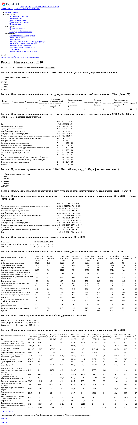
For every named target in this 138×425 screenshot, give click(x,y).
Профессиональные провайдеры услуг (23, 51)
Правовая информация (17, 20)
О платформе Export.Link (18, 16)
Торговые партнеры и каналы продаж (23, 43)
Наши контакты (15, 24)
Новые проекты (15, 39)
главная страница (11, 12)
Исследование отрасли (17, 28)
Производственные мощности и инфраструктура (27, 41)
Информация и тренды (17, 38)
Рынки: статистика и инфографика (22, 36)
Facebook (4, 422)
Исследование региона (17, 30)
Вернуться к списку (8, 411)
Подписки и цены (15, 18)
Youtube (4, 419)
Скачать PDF (50, 68)
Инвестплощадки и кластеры (20, 45)
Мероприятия (14, 49)
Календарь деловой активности (20, 32)
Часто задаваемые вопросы (19, 22)
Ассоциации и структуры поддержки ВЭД (24, 47)
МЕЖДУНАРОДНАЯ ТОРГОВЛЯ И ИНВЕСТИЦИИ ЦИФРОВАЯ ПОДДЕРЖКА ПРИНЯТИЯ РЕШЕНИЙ (30, 8)
